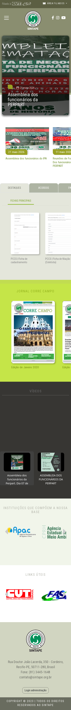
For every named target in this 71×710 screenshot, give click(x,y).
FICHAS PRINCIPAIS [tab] (20, 200)
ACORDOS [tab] (43, 187)
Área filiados (54, 3)
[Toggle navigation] (6, 18)
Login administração (36, 690)
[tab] (17, 468)
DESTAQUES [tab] (14, 187)
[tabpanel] (35, 201)
